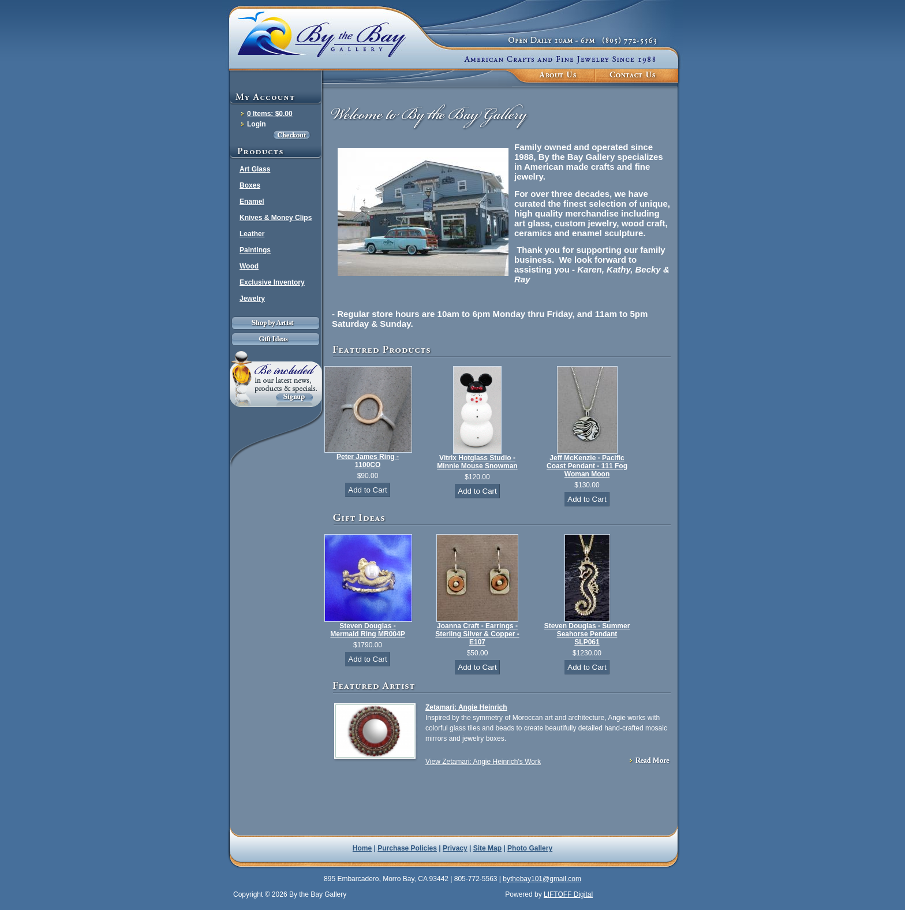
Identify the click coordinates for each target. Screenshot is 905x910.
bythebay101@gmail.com (542, 879)
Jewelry (252, 298)
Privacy (455, 848)
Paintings (255, 250)
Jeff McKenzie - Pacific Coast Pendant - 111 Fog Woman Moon (587, 466)
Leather (252, 234)
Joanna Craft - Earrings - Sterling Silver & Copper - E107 (477, 634)
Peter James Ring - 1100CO (367, 461)
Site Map (487, 848)
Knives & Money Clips (276, 218)
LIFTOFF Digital (568, 894)
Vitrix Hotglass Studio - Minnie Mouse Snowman (477, 462)
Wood (249, 266)
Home (362, 848)
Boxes (250, 185)
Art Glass (255, 169)
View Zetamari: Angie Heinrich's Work (483, 762)
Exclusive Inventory (272, 282)
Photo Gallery (529, 848)
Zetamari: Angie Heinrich (466, 707)
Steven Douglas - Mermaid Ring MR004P (367, 630)
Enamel (252, 201)
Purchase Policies (407, 848)
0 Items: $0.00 (270, 114)
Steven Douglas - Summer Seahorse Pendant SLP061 (587, 634)
